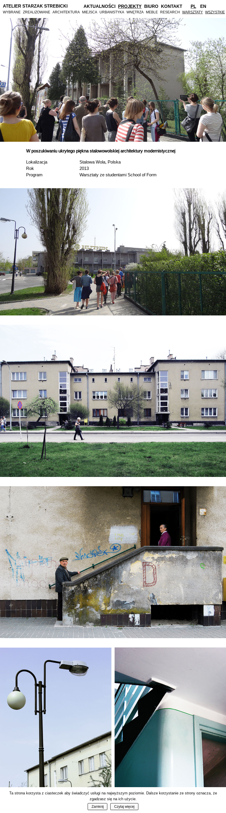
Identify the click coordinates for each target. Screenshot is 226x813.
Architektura (66, 12)
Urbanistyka (112, 12)
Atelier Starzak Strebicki (35, 6)
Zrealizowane (36, 12)
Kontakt (171, 6)
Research (170, 12)
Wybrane (12, 12)
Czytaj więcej (124, 807)
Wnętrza (135, 12)
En (203, 6)
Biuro (151, 6)
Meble (152, 12)
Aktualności (99, 6)
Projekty (130, 6)
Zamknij (97, 807)
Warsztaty (192, 12)
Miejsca (89, 12)
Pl (193, 6)
